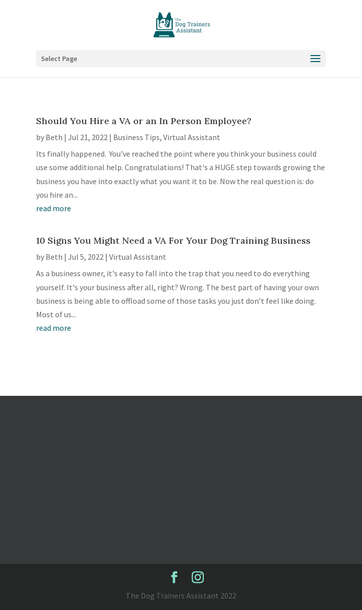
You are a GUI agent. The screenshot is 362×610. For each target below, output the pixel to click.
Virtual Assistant (191, 137)
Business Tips (136, 137)
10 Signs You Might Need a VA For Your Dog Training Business (173, 240)
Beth (54, 137)
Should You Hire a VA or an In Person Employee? (143, 121)
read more (53, 208)
